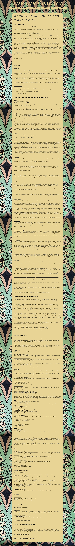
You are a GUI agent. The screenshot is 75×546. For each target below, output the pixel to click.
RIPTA (47, 345)
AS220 (31, 440)
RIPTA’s (40, 123)
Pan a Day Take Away (18, 406)
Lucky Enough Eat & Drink (19, 409)
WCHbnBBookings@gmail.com (24, 93)
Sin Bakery (16, 365)
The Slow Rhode (17, 420)
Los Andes (46, 438)
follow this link (21, 52)
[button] (23, 8)
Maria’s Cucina (17, 383)
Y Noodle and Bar (17, 423)
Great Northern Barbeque (19, 402)
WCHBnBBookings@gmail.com (20, 58)
